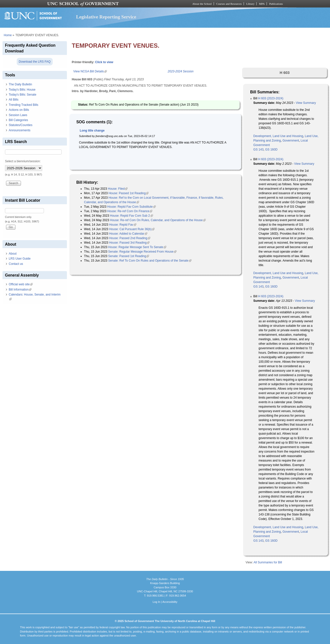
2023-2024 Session (180, 71)
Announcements (19, 130)
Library (250, 3)
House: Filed (118, 188)
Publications (276, 3)
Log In (156, 601)
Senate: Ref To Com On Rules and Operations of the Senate (149, 260)
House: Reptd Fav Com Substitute (131, 206)
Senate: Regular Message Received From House (142, 251)
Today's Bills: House (22, 89)
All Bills (13, 99)
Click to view (104, 62)
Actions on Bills (19, 110)
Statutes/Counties (20, 125)
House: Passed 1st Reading (129, 193)
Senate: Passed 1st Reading (128, 256)
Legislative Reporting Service (106, 16)
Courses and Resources (229, 3)
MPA (262, 3)
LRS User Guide (19, 258)
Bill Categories (18, 120)
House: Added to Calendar (128, 233)
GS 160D (271, 149)
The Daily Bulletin (20, 84)
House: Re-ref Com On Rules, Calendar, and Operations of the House (158, 220)
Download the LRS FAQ (34, 61)
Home (8, 35)
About (12, 253)
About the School (202, 3)
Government (291, 140)
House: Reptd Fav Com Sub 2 (131, 215)
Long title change (92, 130)
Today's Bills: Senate (22, 94)
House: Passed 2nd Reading (129, 238)
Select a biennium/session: (23, 161)
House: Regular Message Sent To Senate (137, 247)
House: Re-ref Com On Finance (130, 211)
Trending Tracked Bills (23, 105)
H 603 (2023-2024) (270, 98)
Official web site (21, 284)
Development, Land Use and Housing (278, 136)
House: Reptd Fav (122, 224)
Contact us (16, 264)
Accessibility (169, 601)
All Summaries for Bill (268, 562)
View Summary (306, 103)
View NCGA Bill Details (90, 71)
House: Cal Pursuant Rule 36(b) (132, 229)
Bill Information (20, 289)
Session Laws (18, 115)
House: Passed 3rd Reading (129, 242)
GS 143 (258, 149)
